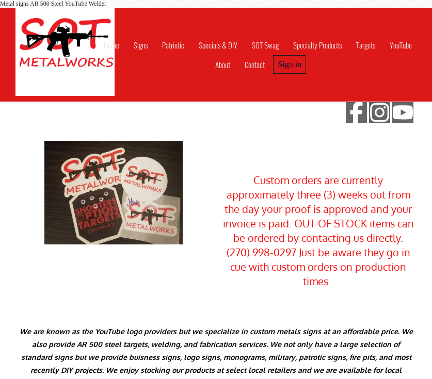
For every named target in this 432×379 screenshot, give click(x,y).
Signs (141, 45)
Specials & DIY (218, 45)
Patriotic (173, 45)
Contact (255, 64)
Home (111, 45)
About (222, 64)
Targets (365, 45)
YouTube (401, 45)
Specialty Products (317, 45)
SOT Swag (265, 45)
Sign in (289, 64)
